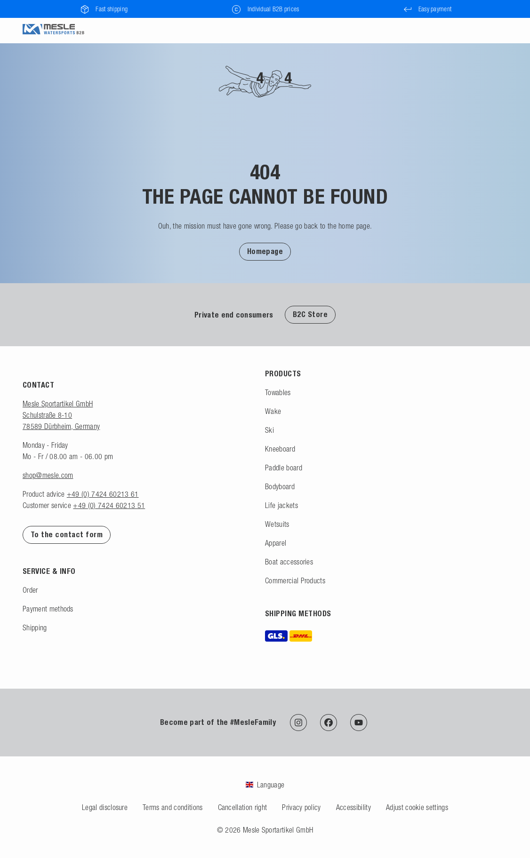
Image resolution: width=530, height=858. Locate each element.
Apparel (275, 543)
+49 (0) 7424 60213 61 (103, 494)
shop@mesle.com (48, 475)
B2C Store (310, 314)
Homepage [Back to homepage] (265, 251)
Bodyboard (280, 486)
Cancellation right (242, 807)
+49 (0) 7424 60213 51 (109, 505)
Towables (278, 392)
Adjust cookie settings (417, 807)
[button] (265, 251)
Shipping (35, 627)
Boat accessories (289, 561)
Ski (269, 430)
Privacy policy (301, 807)
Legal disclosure (105, 807)
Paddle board (283, 467)
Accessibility (353, 807)
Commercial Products (295, 580)
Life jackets (281, 505)
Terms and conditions (172, 807)
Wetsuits (277, 524)
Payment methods (48, 608)
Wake (273, 411)
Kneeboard (280, 449)
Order (30, 590)
